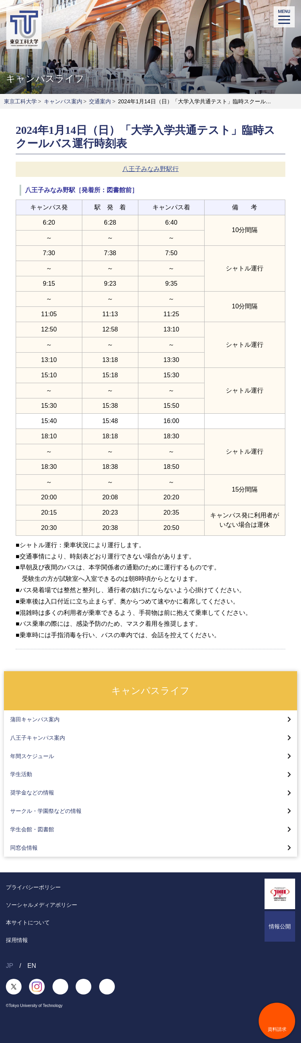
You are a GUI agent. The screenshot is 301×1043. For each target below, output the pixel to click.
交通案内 (100, 101)
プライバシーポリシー (33, 887)
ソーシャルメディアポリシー (41, 905)
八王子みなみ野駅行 (150, 169)
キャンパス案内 (63, 101)
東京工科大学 (20, 101)
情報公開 (280, 926)
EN (31, 965)
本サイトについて (28, 922)
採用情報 (17, 940)
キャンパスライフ (150, 690)
